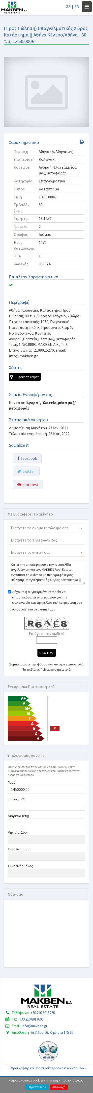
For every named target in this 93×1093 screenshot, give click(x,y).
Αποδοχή (58, 1087)
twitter (26, 471)
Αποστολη (47, 652)
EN (76, 6)
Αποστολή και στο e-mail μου (33, 609)
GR (68, 6)
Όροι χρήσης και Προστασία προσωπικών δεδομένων (48, 1068)
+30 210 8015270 (43, 1012)
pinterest (27, 484)
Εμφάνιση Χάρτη (24, 377)
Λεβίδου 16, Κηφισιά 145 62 (52, 1032)
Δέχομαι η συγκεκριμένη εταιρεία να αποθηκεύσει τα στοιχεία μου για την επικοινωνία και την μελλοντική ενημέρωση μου (47, 597)
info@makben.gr (34, 1026)
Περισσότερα (37, 1087)
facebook (27, 458)
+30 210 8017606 (31, 1019)
